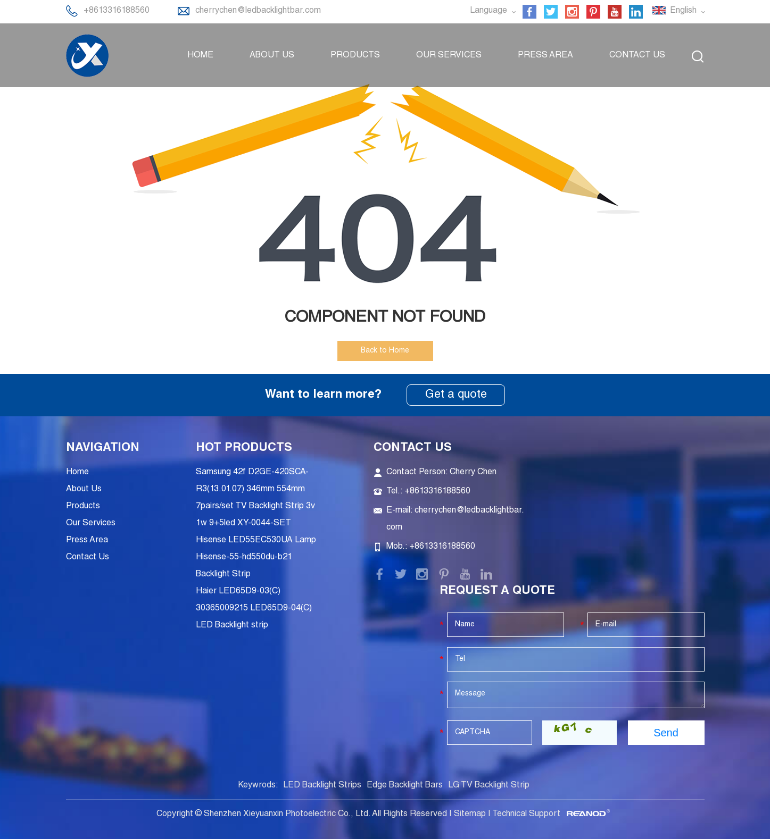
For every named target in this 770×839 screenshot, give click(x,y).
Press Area (545, 56)
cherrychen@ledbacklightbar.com (258, 11)
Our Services (449, 56)
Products (355, 56)
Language (492, 11)
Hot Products (244, 448)
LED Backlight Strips (322, 786)
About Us (272, 56)
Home (200, 56)
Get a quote (456, 395)
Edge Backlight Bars (405, 786)
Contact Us (637, 56)
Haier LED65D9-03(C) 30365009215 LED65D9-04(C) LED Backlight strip (254, 609)
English (678, 10)
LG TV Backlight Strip (488, 786)
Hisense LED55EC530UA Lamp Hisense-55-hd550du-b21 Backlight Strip (256, 557)
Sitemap (470, 814)
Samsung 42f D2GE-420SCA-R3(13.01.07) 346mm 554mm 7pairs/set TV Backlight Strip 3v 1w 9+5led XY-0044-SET (255, 498)
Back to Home (385, 351)
